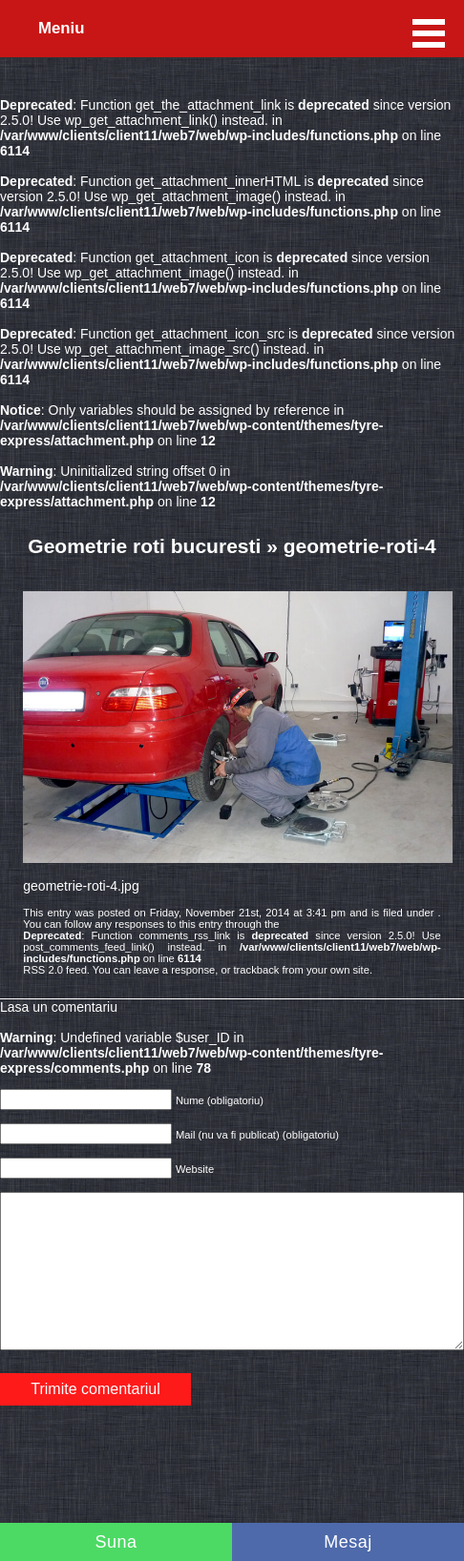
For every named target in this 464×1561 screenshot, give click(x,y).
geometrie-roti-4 (360, 546)
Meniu (61, 28)
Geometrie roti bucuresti (144, 546)
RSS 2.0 (43, 970)
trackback (257, 970)
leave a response (174, 970)
